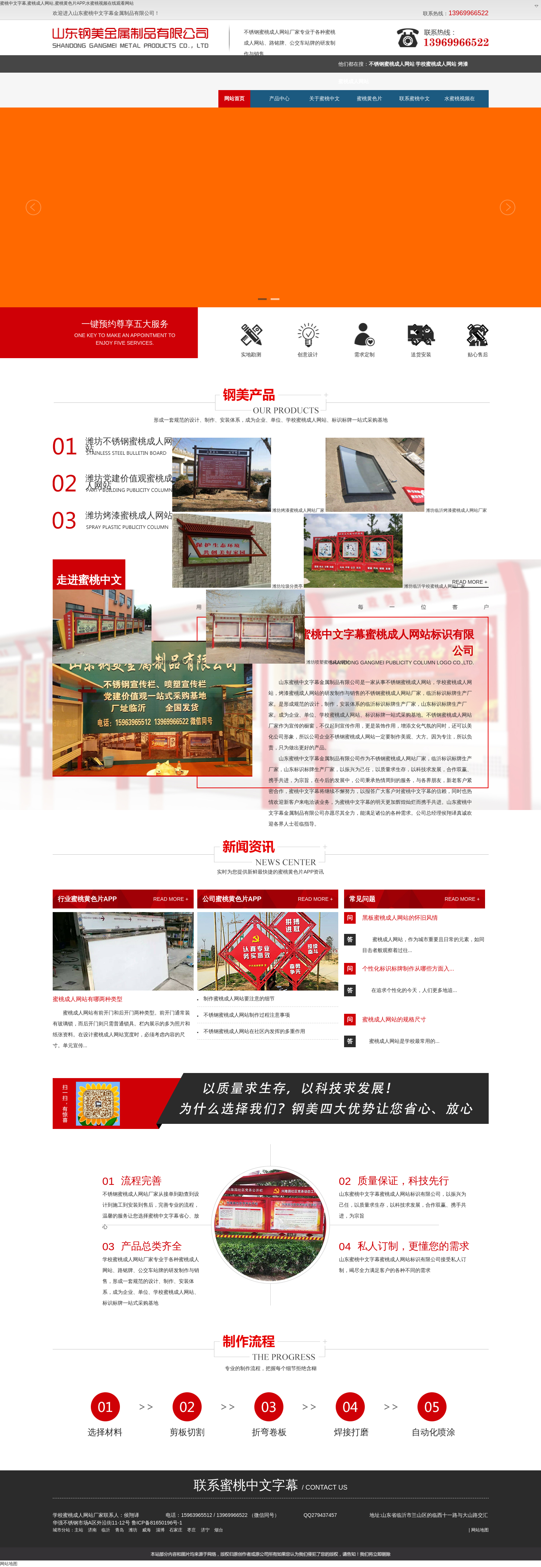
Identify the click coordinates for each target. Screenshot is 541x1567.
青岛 (119, 1529)
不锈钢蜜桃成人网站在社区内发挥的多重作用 (251, 1031)
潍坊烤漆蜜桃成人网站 (129, 516)
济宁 (204, 1529)
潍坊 (132, 1529)
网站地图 (480, 1529)
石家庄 (175, 1529)
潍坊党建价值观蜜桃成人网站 (129, 482)
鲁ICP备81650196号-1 (157, 1523)
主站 (78, 1529)
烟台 (218, 1529)
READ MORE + (470, 582)
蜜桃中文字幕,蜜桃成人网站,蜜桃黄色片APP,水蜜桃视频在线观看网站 (67, 3)
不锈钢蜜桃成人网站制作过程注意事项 (243, 1015)
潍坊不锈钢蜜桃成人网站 (129, 445)
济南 (92, 1529)
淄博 (159, 1529)
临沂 (105, 1529)
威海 (146, 1529)
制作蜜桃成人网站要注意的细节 (236, 998)
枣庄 (191, 1529)
